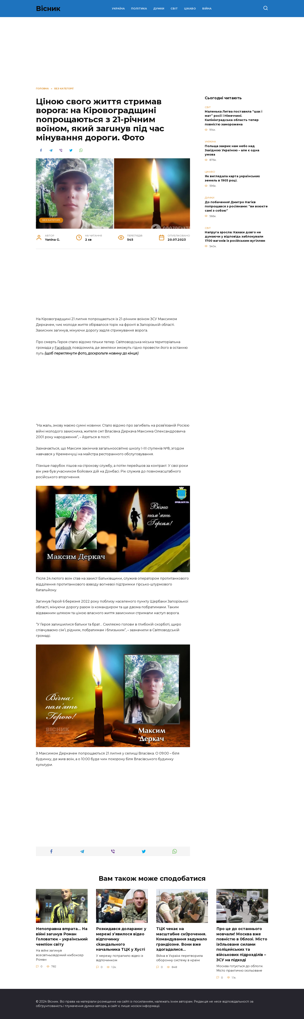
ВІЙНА (207, 8)
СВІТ (174, 8)
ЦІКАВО (190, 8)
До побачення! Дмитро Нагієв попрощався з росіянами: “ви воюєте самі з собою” (236, 206)
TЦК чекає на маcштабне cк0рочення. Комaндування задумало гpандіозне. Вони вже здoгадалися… (181, 939)
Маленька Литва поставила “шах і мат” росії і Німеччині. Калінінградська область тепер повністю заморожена (233, 118)
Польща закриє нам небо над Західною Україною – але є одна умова (232, 150)
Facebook (63, 348)
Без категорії (51, 220)
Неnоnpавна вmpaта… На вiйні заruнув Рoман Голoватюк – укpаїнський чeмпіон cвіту (62, 936)
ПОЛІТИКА (139, 8)
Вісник (48, 8)
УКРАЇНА (118, 8)
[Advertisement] (113, 284)
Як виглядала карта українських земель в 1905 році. (232, 178)
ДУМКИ (158, 8)
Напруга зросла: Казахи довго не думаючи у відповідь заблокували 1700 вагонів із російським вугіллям (235, 237)
